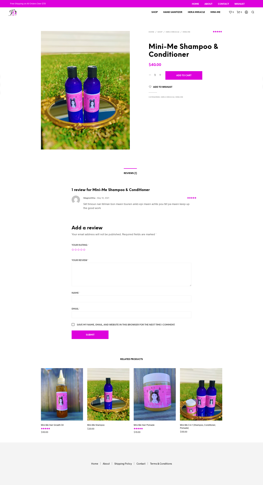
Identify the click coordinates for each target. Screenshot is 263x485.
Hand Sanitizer (172, 12)
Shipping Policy (123, 463)
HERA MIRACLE (172, 32)
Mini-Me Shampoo (95, 425)
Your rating (80, 245)
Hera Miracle (196, 12)
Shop (154, 12)
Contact (223, 4)
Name (76, 293)
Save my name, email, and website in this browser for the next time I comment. (126, 325)
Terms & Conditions (161, 463)
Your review (80, 260)
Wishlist (239, 4)
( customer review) (217, 32)
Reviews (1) (130, 173)
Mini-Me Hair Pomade (144, 425)
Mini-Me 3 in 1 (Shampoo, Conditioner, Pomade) (198, 426)
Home (195, 4)
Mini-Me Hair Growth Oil (52, 425)
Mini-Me (215, 12)
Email (76, 309)
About (208, 4)
